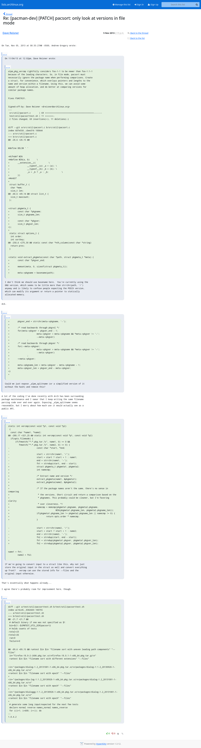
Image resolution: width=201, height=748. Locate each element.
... (5, 53)
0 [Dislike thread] (113, 733)
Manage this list (121, 4)
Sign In (139, 4)
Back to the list (136, 38)
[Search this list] (178, 4)
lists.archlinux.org (12, 4)
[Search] (197, 4)
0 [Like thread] (108, 733)
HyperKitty (101, 743)
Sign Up (153, 4)
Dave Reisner (11, 33)
